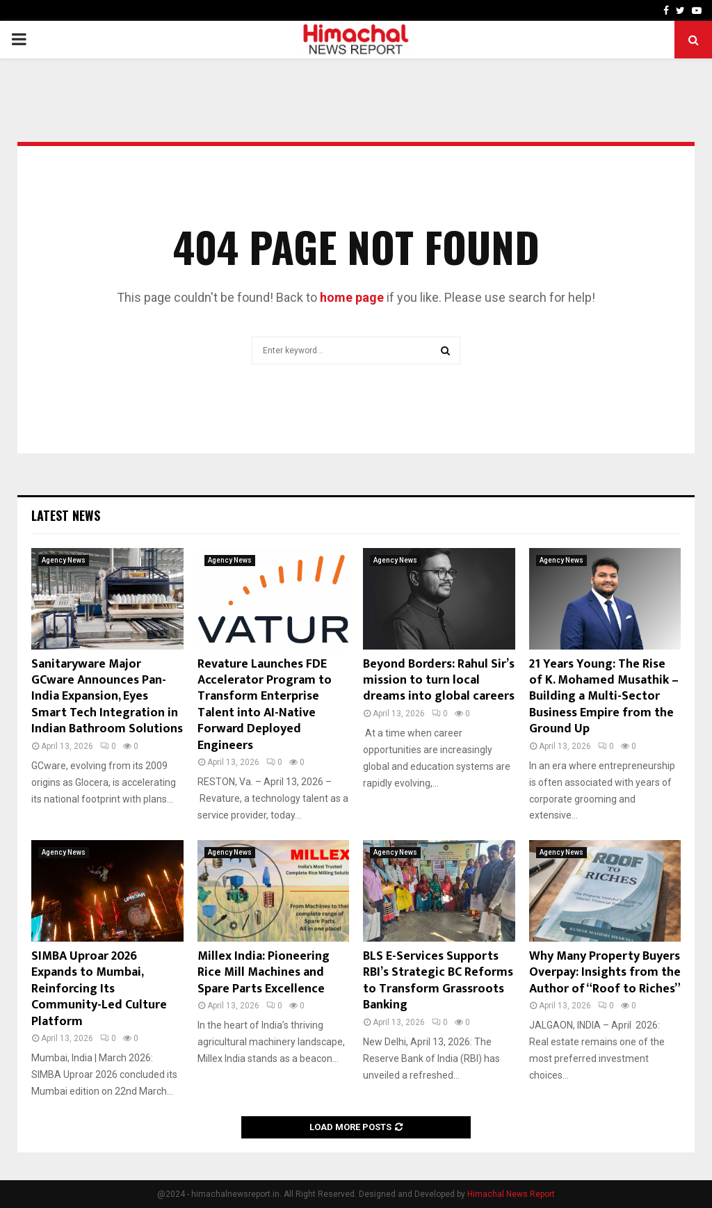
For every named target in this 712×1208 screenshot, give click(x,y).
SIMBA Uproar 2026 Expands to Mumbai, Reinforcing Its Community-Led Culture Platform (99, 989)
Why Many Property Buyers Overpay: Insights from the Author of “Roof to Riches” (605, 972)
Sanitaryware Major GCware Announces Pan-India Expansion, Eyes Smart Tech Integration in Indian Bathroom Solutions (107, 697)
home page (352, 297)
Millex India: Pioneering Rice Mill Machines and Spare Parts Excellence (263, 972)
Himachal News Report (511, 1194)
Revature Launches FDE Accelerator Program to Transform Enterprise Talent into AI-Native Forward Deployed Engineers (264, 705)
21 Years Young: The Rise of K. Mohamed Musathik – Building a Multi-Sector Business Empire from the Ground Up (604, 697)
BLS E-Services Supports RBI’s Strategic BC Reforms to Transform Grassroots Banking (438, 980)
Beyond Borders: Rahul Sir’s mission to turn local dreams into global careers (439, 680)
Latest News (65, 515)
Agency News (64, 560)
